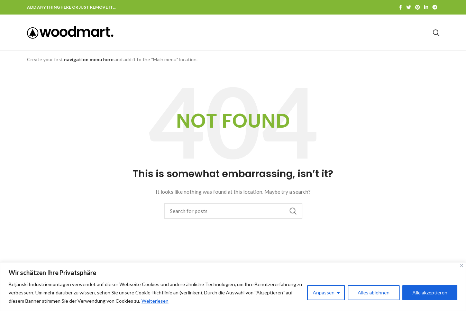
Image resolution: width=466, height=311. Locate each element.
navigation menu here (88, 59)
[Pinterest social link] (417, 7)
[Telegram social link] (434, 7)
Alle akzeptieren (429, 292)
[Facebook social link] (400, 7)
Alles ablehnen (374, 292)
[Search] (436, 32)
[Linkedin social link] (426, 7)
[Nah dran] (461, 265)
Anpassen (324, 292)
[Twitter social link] (408, 7)
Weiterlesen (154, 301)
